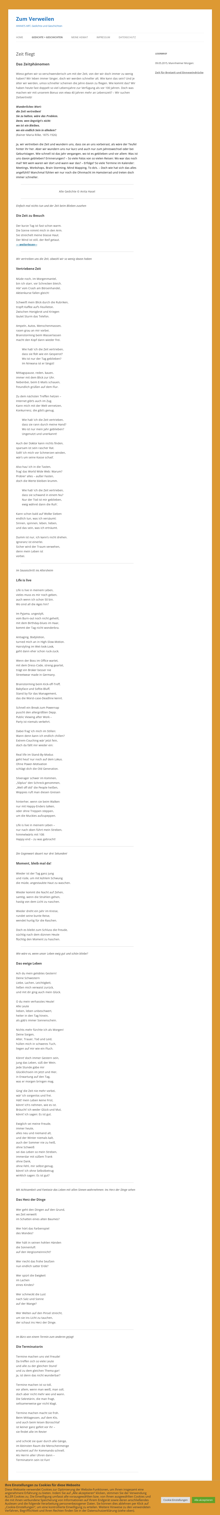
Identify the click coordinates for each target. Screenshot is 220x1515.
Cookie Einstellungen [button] (175, 1500)
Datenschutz (127, 37)
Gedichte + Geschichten (47, 37)
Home (19, 37)
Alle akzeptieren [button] (203, 1500)
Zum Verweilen (35, 18)
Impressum (103, 37)
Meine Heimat (79, 37)
